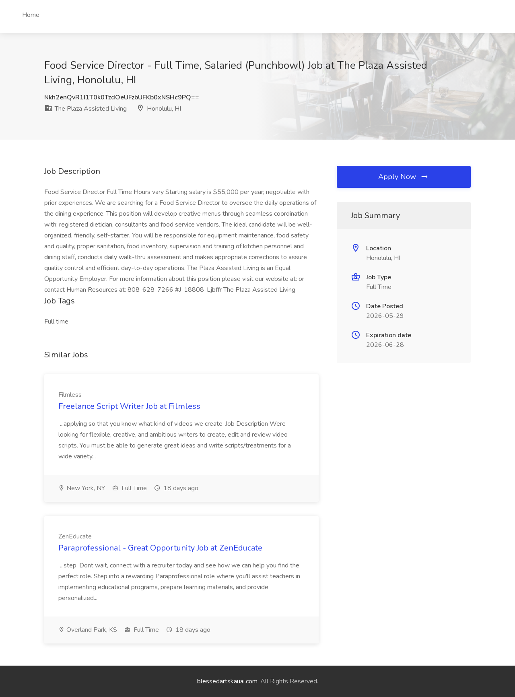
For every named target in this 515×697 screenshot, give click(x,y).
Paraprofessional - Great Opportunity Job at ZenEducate (160, 547)
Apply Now (403, 176)
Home (30, 14)
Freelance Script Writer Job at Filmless (129, 406)
